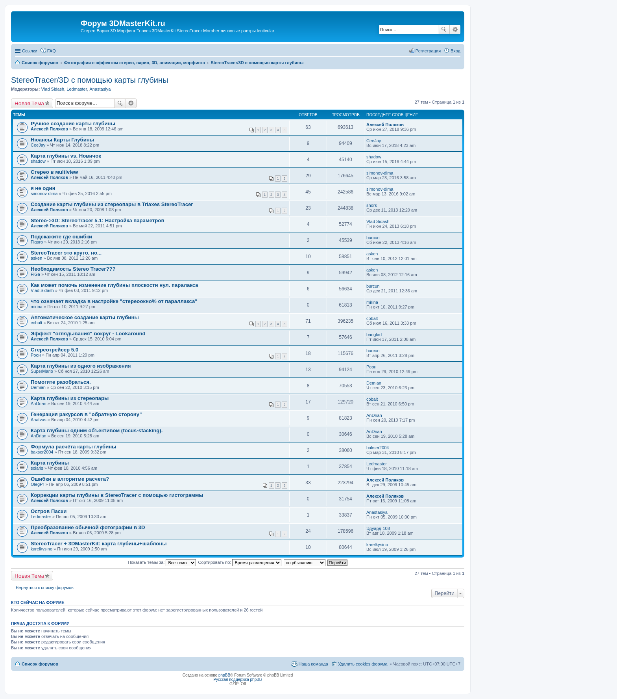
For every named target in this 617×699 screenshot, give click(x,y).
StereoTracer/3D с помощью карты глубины (89, 80)
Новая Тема (29, 103)
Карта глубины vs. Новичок (66, 156)
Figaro (37, 242)
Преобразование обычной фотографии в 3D (88, 527)
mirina (36, 306)
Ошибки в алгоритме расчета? (70, 479)
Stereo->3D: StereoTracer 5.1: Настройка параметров (97, 220)
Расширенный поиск (455, 29)
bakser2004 (42, 452)
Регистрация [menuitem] (428, 50)
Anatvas (38, 419)
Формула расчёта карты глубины (73, 447)
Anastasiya (100, 89)
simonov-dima (379, 173)
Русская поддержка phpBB (237, 679)
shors (371, 205)
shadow (38, 161)
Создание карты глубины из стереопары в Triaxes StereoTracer (112, 204)
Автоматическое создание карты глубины (85, 317)
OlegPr (37, 484)
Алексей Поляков (49, 128)
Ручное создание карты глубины (73, 123)
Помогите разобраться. (61, 382)
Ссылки (29, 50)
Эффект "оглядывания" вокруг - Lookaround (88, 333)
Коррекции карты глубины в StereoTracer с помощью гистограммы (117, 495)
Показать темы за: (162, 562)
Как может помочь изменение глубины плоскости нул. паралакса (114, 285)
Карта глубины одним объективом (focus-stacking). (97, 430)
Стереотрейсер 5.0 (54, 350)
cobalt (36, 322)
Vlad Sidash (52, 89)
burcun (373, 237)
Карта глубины (50, 463)
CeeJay (38, 145)
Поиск (444, 29)
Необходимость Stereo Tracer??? (73, 269)
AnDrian (38, 403)
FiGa (35, 274)
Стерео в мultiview (54, 172)
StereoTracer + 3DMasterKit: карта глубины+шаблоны (98, 544)
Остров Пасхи (49, 511)
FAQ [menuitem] (51, 50)
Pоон (36, 355)
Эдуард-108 (378, 528)
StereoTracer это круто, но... (66, 253)
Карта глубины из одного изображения (81, 366)
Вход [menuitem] (455, 50)
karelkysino (41, 549)
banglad (374, 334)
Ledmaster (77, 89)
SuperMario (42, 371)
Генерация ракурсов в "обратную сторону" (86, 414)
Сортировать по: (240, 562)
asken (36, 258)
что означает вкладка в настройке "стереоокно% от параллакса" (114, 301)
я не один (43, 188)
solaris (37, 468)
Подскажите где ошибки (61, 237)
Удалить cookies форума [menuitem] (363, 664)
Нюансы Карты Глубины (62, 140)
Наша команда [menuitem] (313, 664)
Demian (38, 387)
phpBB (224, 675)
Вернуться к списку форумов (45, 587)
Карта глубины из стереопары (70, 398)
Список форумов (40, 664)
